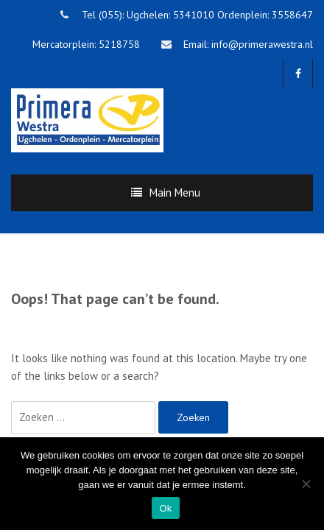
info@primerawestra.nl (262, 44)
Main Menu (174, 192)
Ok (165, 508)
